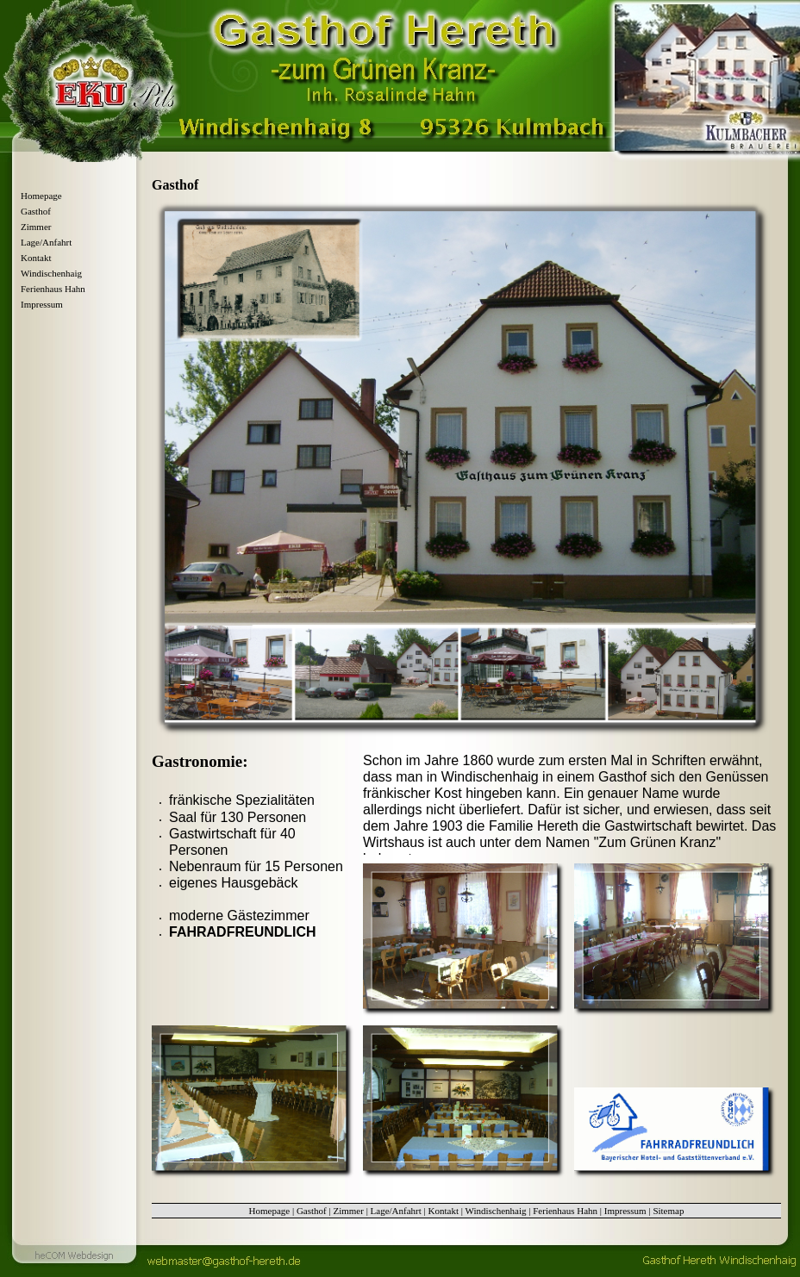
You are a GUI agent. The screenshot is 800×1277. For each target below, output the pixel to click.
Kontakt (36, 257)
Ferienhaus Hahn (53, 288)
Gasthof (36, 211)
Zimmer (36, 226)
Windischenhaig (51, 273)
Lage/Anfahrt (46, 242)
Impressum (42, 304)
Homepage (41, 195)
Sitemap (668, 1210)
